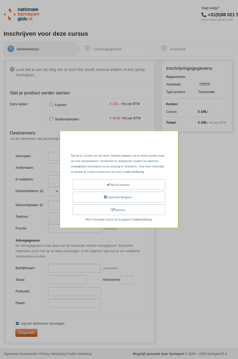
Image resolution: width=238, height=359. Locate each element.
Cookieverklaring (141, 219)
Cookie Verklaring (133, 171)
